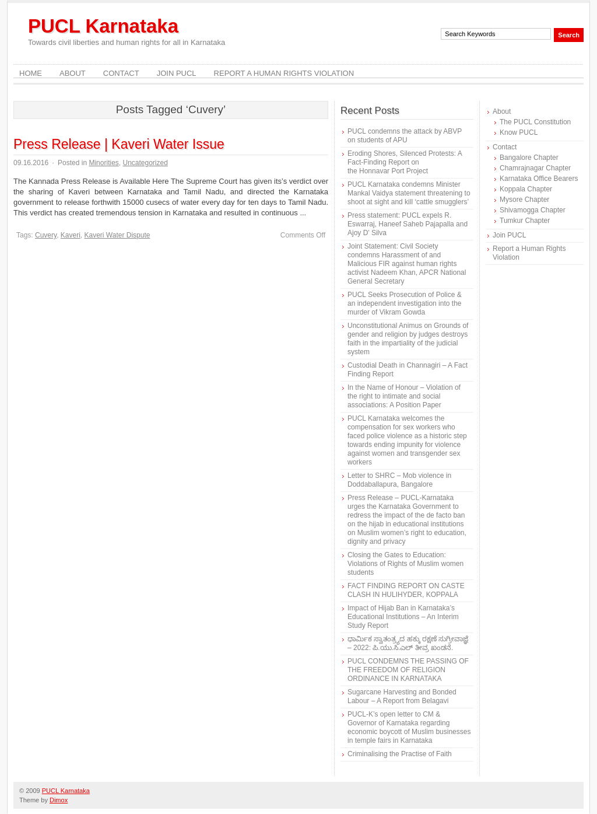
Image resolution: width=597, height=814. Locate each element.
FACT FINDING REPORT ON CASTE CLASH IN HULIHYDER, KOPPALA (406, 590)
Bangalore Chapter (529, 157)
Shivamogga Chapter (533, 210)
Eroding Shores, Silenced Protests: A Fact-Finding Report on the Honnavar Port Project (404, 162)
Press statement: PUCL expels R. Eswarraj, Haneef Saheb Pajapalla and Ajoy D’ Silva (407, 224)
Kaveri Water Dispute (117, 235)
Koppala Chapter (526, 189)
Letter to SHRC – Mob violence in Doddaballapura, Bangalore (399, 479)
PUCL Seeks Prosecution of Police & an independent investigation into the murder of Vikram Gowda (404, 303)
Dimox (59, 799)
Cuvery (46, 235)
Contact (121, 73)
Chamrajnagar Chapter (535, 168)
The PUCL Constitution (535, 122)
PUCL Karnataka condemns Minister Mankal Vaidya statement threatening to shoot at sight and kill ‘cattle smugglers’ (408, 193)
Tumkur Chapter (525, 220)
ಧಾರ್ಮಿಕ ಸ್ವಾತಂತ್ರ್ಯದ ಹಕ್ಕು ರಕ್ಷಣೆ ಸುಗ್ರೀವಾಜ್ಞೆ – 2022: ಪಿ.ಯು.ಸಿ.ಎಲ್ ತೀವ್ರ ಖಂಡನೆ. (407, 643)
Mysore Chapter (524, 199)
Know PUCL (519, 132)
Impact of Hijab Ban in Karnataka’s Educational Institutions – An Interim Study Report (403, 617)
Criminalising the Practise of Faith (399, 754)
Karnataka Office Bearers (539, 178)
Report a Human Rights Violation (284, 73)
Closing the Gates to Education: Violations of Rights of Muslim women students (405, 564)
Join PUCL (176, 73)
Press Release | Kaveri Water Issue (118, 144)
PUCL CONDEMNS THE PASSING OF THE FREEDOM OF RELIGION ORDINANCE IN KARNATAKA (408, 670)
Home (30, 73)
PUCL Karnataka (103, 26)
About (72, 73)
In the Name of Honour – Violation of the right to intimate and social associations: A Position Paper (404, 396)
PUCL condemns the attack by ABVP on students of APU (404, 135)
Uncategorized (144, 163)
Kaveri (70, 235)
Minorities (103, 163)
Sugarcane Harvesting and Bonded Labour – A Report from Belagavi (401, 696)
